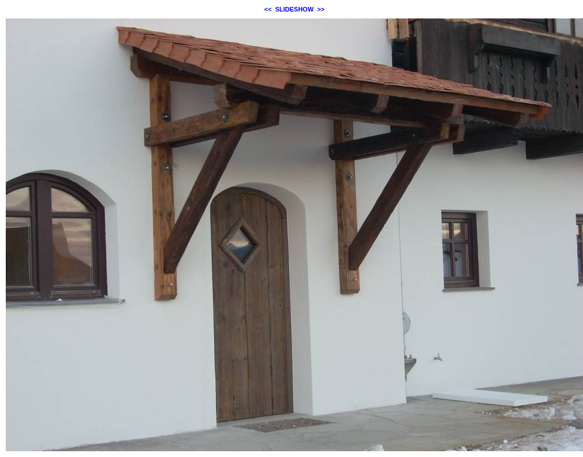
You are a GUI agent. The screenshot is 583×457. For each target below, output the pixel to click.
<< (268, 9)
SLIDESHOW (294, 9)
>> (320, 9)
